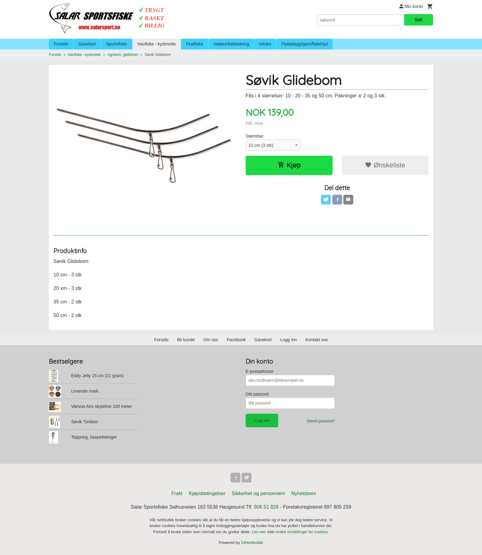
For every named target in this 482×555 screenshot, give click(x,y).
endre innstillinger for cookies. (302, 532)
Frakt (176, 493)
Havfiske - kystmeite (156, 43)
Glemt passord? (320, 421)
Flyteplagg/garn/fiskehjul (304, 43)
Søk (418, 19)
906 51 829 (266, 507)
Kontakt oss (316, 339)
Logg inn (288, 339)
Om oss (210, 339)
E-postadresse (259, 371)
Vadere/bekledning (231, 43)
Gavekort (87, 43)
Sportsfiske (116, 43)
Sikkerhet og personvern (258, 493)
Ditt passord (257, 394)
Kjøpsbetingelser (207, 493)
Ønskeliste (385, 165)
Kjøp (289, 165)
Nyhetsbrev (303, 493)
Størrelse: (255, 136)
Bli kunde (186, 339)
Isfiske (265, 43)
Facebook (236, 339)
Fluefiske (194, 43)
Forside (61, 43)
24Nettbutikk (252, 542)
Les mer (259, 532)
